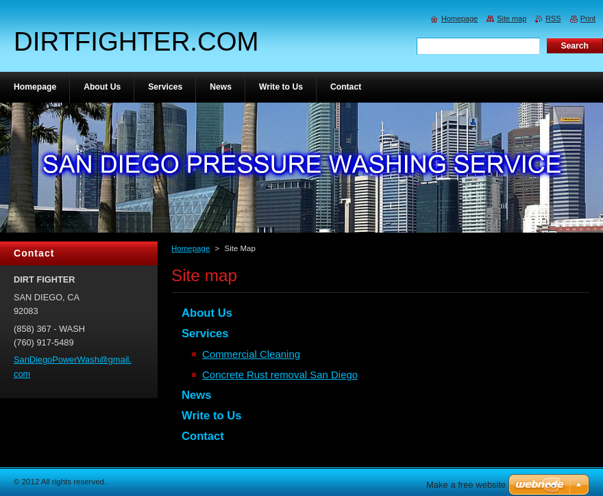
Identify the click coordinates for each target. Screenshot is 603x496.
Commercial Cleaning (251, 354)
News (196, 395)
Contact (203, 436)
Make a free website (466, 485)
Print (587, 18)
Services (205, 333)
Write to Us (211, 415)
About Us (207, 312)
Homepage (190, 248)
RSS (553, 18)
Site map (511, 18)
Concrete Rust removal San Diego (280, 374)
